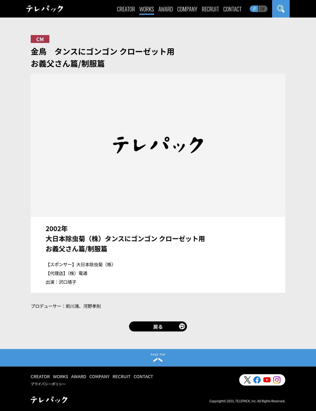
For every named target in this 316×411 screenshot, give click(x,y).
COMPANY (187, 9)
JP (254, 8)
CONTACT (232, 9)
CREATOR (126, 9)
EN (262, 8)
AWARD (165, 9)
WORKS (146, 9)
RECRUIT (210, 9)
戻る (158, 326)
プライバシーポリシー (48, 383)
